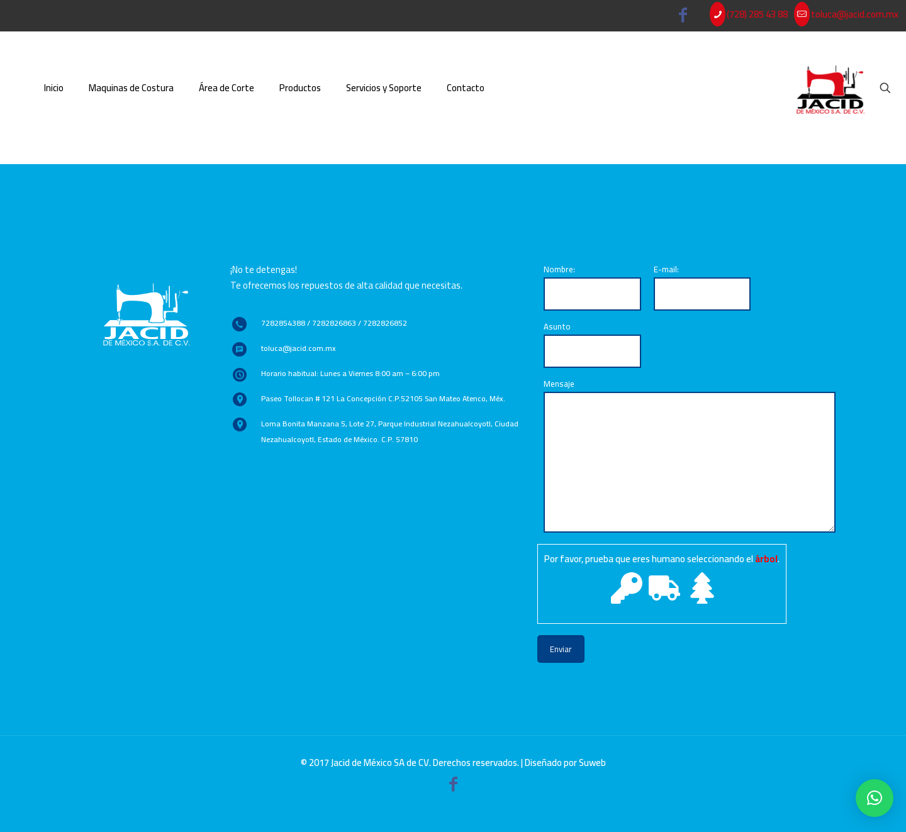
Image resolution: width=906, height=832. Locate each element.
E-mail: (702, 286)
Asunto (592, 343)
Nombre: (592, 286)
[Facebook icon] (683, 17)
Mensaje (690, 454)
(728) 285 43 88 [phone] (757, 14)
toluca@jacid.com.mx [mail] (854, 14)
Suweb (592, 762)
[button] (874, 798)
